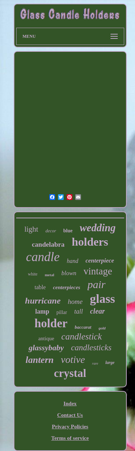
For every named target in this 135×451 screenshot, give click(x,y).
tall (78, 311)
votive (73, 359)
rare (95, 363)
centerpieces (66, 287)
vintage (98, 271)
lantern (40, 360)
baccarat (83, 327)
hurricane (43, 300)
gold (102, 328)
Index (70, 403)
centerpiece (100, 260)
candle (42, 257)
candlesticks (91, 347)
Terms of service (70, 438)
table (40, 287)
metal (49, 275)
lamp (42, 311)
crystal (70, 373)
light (31, 229)
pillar (62, 312)
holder (51, 323)
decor (50, 230)
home (75, 301)
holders (90, 241)
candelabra (48, 244)
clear (97, 311)
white (33, 274)
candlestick (81, 336)
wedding (98, 227)
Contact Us (70, 415)
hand (72, 261)
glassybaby (46, 347)
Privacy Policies (70, 426)
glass (102, 298)
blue (68, 230)
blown (68, 273)
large (109, 362)
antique (46, 338)
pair (96, 284)
